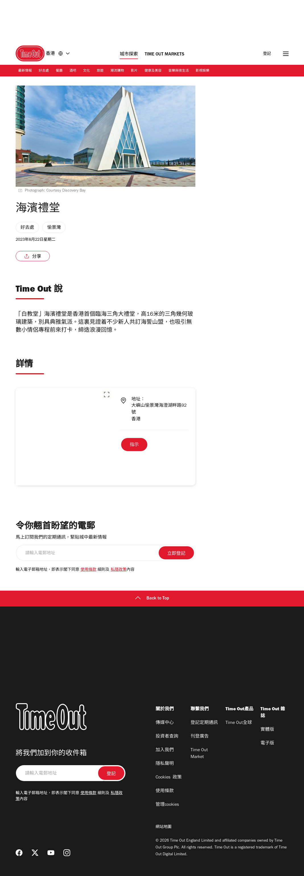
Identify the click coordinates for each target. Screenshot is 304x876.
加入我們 (165, 750)
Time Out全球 (239, 723)
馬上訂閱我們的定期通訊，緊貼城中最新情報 (61, 537)
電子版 (267, 743)
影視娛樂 (202, 71)
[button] (106, 394)
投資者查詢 (167, 736)
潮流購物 (117, 71)
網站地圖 (163, 827)
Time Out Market (199, 753)
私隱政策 (119, 570)
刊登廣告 (200, 736)
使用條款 (88, 570)
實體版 (267, 730)
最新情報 (25, 71)
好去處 (44, 71)
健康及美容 (153, 71)
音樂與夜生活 (178, 71)
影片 (134, 71)
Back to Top (152, 598)
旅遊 (100, 71)
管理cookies (167, 805)
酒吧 (72, 71)
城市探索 (129, 54)
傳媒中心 (165, 723)
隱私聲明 (165, 764)
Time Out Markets (164, 54)
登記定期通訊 (204, 723)
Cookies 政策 (169, 777)
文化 (86, 71)
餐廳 (59, 71)
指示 (134, 445)
